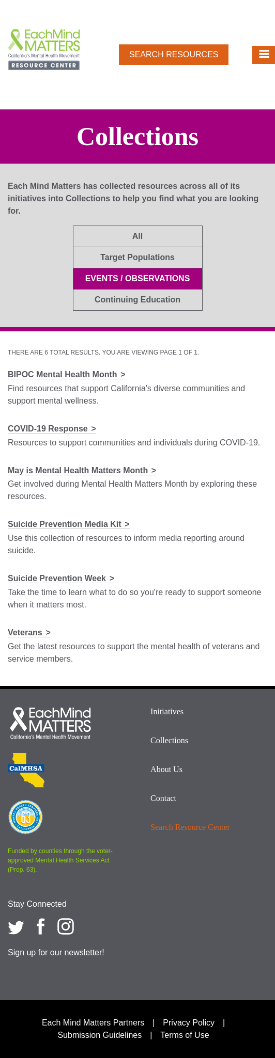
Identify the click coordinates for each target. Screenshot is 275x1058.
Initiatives (167, 711)
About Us (166, 769)
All (137, 236)
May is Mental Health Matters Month (78, 470)
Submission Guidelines (99, 1035)
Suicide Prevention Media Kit (64, 524)
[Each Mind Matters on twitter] (16, 926)
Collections (169, 740)
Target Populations (137, 257)
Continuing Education (137, 299)
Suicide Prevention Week (57, 578)
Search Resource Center (190, 827)
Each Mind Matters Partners (93, 1022)
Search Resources (173, 54)
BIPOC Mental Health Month (62, 374)
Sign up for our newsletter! (56, 952)
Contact (163, 798)
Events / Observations (137, 278)
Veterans (25, 632)
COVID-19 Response (48, 428)
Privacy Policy (189, 1022)
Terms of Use (184, 1035)
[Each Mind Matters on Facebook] (41, 926)
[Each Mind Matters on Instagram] (65, 926)
